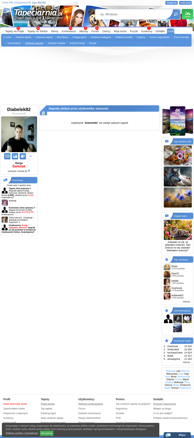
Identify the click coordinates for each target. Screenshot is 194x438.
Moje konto (120, 31)
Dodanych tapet (182, 340)
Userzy (106, 31)
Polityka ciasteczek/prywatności (170, 417)
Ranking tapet (48, 413)
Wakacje (170, 371)
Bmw (174, 376)
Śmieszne (185, 385)
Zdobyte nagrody (34, 43)
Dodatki (160, 31)
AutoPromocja (77, 43)
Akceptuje (46, 433)
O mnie (7, 37)
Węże (186, 379)
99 (97, 28)
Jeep (181, 373)
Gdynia (170, 379)
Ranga (19, 165)
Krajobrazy (185, 387)
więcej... (187, 301)
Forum (95, 31)
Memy (54, 31)
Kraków (169, 382)
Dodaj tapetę (48, 403)
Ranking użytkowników (90, 403)
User (171, 31)
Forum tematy (181, 37)
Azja (186, 373)
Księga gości (80, 37)
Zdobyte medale (56, 43)
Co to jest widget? (163, 413)
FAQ (118, 417)
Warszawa (172, 373)
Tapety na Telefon (37, 31)
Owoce (168, 385)
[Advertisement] (97, 77)
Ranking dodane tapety (53, 422)
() (17, 171)
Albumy (83, 31)
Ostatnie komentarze (89, 413)
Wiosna (185, 371)
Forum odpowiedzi (159, 37)
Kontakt (120, 413)
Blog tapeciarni (86, 422)
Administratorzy (182, 310)
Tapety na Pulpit (14, 31)
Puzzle (134, 31)
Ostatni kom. (180, 216)
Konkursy (146, 31)
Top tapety (46, 408)
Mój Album (62, 37)
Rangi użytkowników (89, 417)
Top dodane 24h (182, 141)
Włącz (182, 435)
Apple (167, 387)
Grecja (174, 387)
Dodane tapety (23, 37)
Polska (178, 379)
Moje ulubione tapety (52, 417)
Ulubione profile (123, 37)
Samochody (183, 376)
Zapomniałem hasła (14, 408)
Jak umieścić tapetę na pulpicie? (133, 403)
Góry (167, 376)
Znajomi (141, 37)
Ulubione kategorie (101, 37)
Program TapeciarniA (164, 403)
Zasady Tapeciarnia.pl (127, 422)
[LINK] (29, 210)
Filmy (187, 382)
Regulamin (121, 408)
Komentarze (69, 31)
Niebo (176, 385)
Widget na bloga (162, 408)
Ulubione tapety (44, 37)
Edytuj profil (9, 422)
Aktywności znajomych (15, 413)
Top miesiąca (181, 259)
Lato (178, 371)
